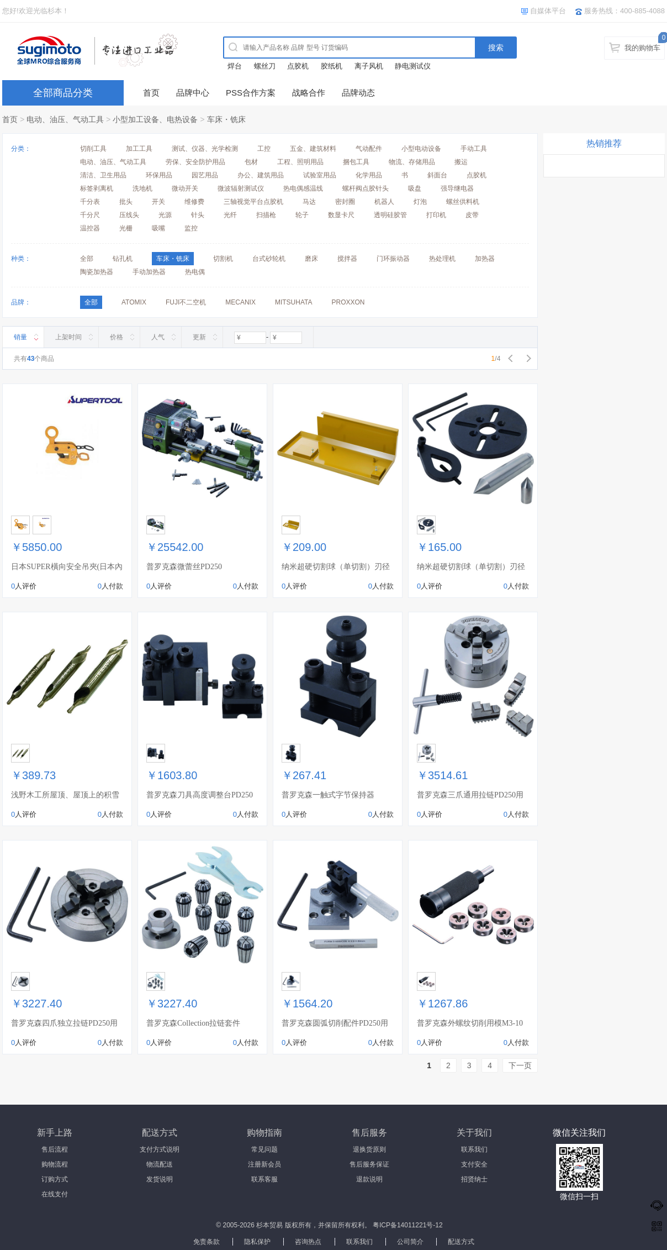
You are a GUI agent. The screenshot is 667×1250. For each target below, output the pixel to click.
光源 (165, 215)
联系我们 (474, 1149)
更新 (199, 337)
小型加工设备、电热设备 (155, 119)
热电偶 (195, 272)
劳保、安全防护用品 (195, 162)
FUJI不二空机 (186, 302)
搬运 (461, 162)
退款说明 (369, 1179)
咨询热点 (308, 1242)
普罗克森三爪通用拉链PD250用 (470, 795)
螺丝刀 (265, 66)
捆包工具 (356, 162)
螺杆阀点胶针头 (365, 188)
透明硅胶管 (390, 215)
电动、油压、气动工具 (65, 119)
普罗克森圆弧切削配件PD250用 (335, 1023)
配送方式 (461, 1242)
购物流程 (54, 1164)
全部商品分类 (63, 92)
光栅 (126, 228)
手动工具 (473, 149)
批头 (126, 202)
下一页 (520, 1065)
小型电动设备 (421, 149)
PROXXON (348, 302)
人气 (158, 337)
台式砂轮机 (268, 258)
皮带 (472, 215)
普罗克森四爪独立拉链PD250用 (64, 1023)
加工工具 (139, 149)
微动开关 (185, 188)
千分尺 (90, 215)
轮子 (302, 215)
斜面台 (437, 175)
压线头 (129, 215)
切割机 (223, 258)
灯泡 (420, 202)
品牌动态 (358, 92)
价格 (116, 337)
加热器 (485, 258)
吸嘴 (158, 228)
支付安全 (474, 1164)
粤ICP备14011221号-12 (408, 1225)
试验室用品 (319, 175)
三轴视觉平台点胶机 (253, 202)
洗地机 (142, 188)
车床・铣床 (226, 119)
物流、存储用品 (412, 162)
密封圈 (345, 202)
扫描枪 (266, 215)
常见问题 (264, 1149)
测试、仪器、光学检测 (205, 149)
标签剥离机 (96, 188)
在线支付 (54, 1194)
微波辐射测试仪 (241, 188)
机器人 (384, 202)
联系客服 (264, 1179)
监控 (191, 228)
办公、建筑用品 (260, 175)
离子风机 (368, 66)
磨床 (311, 258)
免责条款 (206, 1242)
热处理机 (442, 258)
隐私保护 (257, 1242)
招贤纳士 (474, 1179)
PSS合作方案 (251, 92)
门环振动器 (393, 258)
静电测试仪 (413, 66)
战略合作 (308, 92)
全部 (86, 258)
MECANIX (240, 302)
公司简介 (410, 1242)
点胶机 (298, 66)
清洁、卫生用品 (103, 175)
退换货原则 (369, 1149)
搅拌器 (347, 258)
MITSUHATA (294, 302)
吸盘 (414, 188)
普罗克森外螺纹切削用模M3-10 (470, 1023)
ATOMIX (133, 302)
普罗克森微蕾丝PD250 (184, 567)
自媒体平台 (548, 11)
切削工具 (93, 149)
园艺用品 (205, 175)
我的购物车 (642, 48)
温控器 (90, 228)
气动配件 (369, 149)
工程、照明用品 (300, 162)
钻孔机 (123, 258)
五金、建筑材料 (313, 149)
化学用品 (369, 175)
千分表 (90, 202)
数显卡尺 (341, 215)
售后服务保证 (369, 1164)
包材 (251, 162)
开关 (158, 202)
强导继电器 (457, 188)
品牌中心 (192, 92)
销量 (20, 337)
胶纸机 (331, 66)
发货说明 (159, 1179)
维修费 (194, 202)
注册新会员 (264, 1164)
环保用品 (159, 175)
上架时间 (68, 337)
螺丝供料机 (462, 202)
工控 (264, 149)
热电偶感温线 (303, 188)
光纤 (230, 215)
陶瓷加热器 (96, 272)
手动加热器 (149, 272)
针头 (197, 215)
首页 (151, 92)
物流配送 (159, 1164)
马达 (309, 202)
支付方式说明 (159, 1149)
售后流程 (54, 1149)
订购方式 (54, 1179)
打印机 (436, 215)
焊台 (234, 66)
